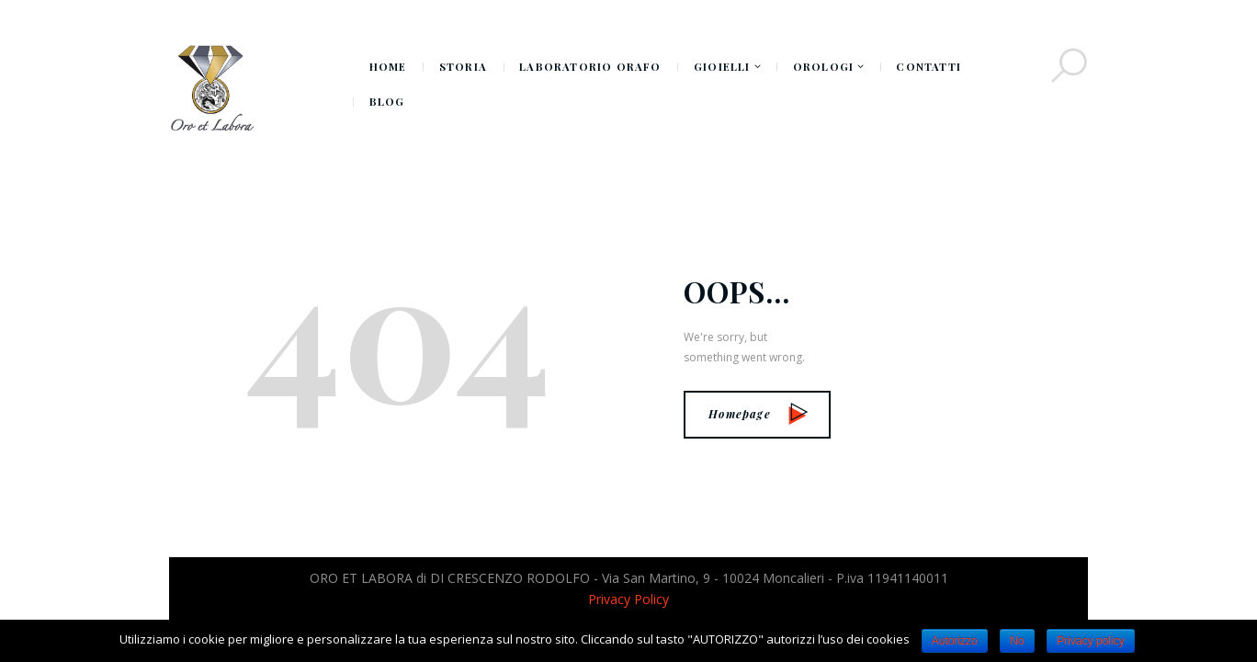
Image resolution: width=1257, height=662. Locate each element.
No (1017, 640)
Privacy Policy (628, 599)
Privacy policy (1090, 640)
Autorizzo (955, 640)
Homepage (758, 413)
